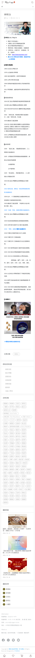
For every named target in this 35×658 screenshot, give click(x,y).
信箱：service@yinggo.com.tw (10, 622)
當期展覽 (8, 380)
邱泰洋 (24, 436)
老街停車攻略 (11, 633)
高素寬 (29, 469)
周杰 (23, 479)
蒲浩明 (22, 469)
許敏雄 (12, 493)
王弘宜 (12, 440)
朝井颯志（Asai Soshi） (11, 413)
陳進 (5, 473)
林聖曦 (6, 499)
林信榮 (12, 496)
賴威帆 (10, 489)
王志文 (6, 430)
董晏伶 (18, 430)
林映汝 (16, 354)
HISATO (12, 420)
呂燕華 (12, 450)
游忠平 (24, 450)
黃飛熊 (24, 476)
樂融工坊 (18, 463)
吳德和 (24, 433)
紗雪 (15, 489)
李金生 (6, 433)
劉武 (15, 459)
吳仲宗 (29, 486)
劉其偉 (6, 502)
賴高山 (6, 459)
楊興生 (10, 473)
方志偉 (6, 436)
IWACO (6, 420)
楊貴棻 (12, 423)
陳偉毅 (6, 456)
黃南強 (24, 466)
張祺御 (12, 463)
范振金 (12, 430)
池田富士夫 (7, 410)
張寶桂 (18, 479)
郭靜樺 (14, 410)
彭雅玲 (12, 456)
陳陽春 (12, 499)
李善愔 (12, 433)
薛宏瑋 (12, 436)
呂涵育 (6, 450)
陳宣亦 (25, 463)
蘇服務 (29, 479)
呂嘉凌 (18, 423)
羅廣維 (6, 403)
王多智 (18, 493)
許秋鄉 (6, 469)
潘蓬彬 (24, 443)
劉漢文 (6, 486)
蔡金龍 (24, 446)
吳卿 (11, 459)
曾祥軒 (24, 440)
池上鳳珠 (28, 489)
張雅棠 (18, 499)
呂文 (23, 486)
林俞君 (27, 459)
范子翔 (12, 407)
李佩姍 (12, 443)
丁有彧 (12, 453)
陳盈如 (6, 463)
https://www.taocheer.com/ (19, 54)
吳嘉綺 (6, 493)
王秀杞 (18, 443)
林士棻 (24, 423)
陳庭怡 (6, 453)
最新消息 (8, 369)
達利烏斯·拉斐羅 (14, 426)
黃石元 (6, 446)
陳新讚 (12, 469)
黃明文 (24, 403)
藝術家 (7, 387)
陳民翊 (19, 420)
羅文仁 (18, 476)
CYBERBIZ (17, 651)
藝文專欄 (8, 373)
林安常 (12, 486)
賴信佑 (18, 456)
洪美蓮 (18, 453)
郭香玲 (12, 479)
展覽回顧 (8, 384)
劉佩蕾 (24, 499)
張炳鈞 (6, 483)
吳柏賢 (6, 443)
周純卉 (6, 426)
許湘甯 (6, 423)
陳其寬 (16, 473)
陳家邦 (18, 486)
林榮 (17, 483)
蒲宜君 (12, 466)
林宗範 (24, 496)
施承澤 (18, 440)
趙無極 (12, 476)
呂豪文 (6, 440)
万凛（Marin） (27, 417)
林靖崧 (22, 473)
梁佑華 (24, 430)
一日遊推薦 (19, 633)
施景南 (18, 450)
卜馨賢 (6, 407)
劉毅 (17, 469)
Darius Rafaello (25, 426)
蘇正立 (24, 407)
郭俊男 (24, 453)
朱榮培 (6, 476)
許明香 (12, 446)
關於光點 (4, 633)
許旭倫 (18, 446)
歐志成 (29, 483)
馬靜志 (18, 407)
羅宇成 (18, 436)
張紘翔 (25, 420)
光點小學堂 (9, 391)
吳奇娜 (22, 483)
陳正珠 (6, 479)
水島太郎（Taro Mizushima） (12, 417)
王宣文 (18, 403)
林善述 (18, 496)
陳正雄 (21, 459)
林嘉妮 (6, 496)
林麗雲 (12, 483)
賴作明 (24, 456)
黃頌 (5, 489)
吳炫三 (21, 489)
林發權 (12, 403)
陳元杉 (29, 473)
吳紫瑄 (6, 466)
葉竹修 (18, 433)
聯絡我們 (26, 633)
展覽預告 (8, 376)
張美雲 (18, 466)
